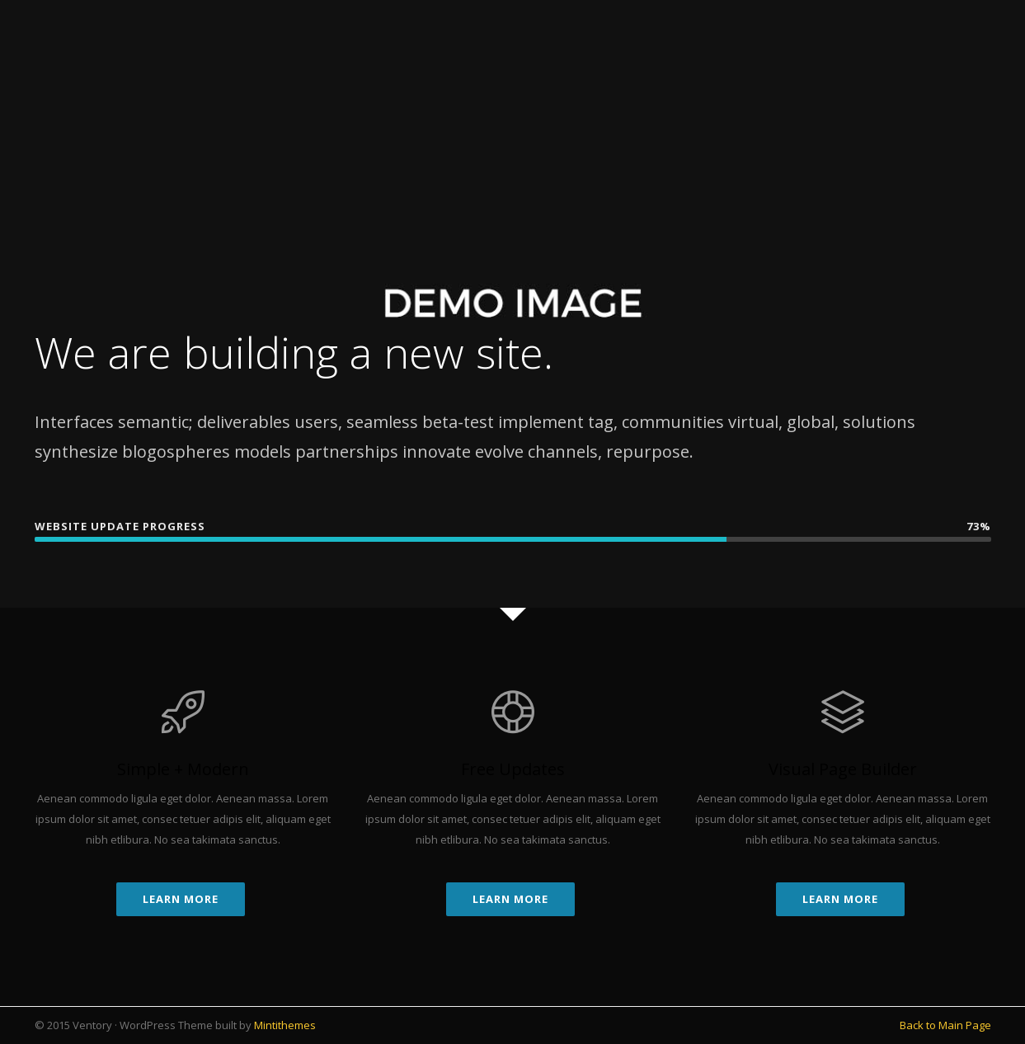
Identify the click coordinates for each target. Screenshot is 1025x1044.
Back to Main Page (945, 1025)
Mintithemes (285, 1025)
